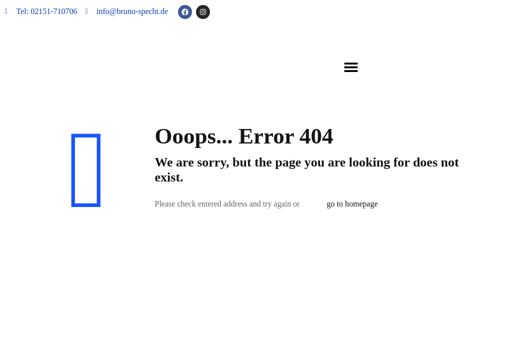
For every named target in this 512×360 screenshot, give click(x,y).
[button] (351, 67)
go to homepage (352, 204)
